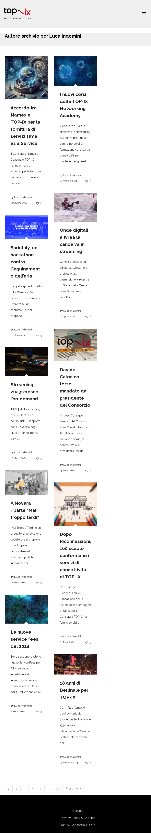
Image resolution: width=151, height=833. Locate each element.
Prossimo (73, 788)
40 (57, 788)
